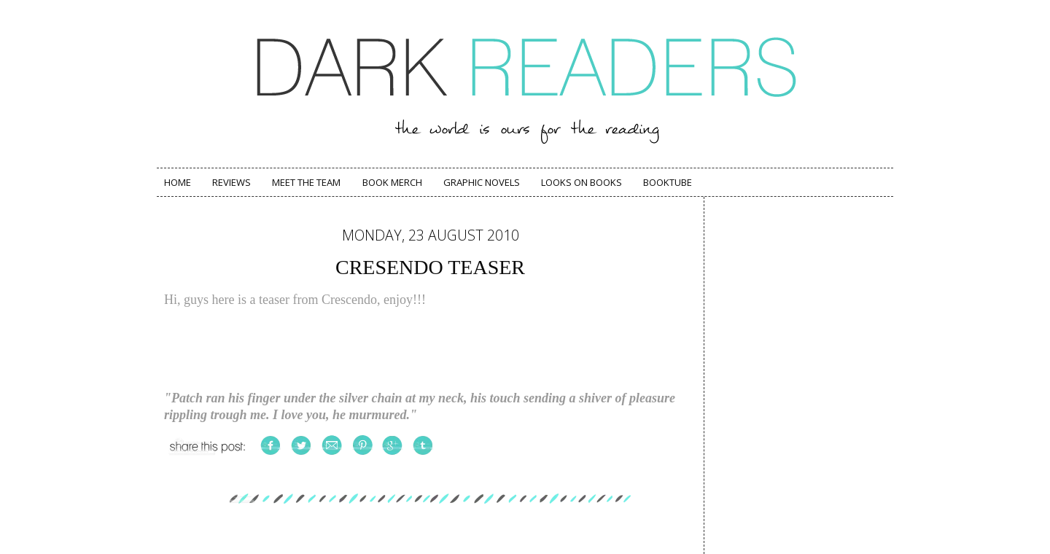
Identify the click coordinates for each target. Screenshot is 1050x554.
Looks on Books (581, 182)
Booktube (667, 182)
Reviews (231, 182)
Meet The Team (306, 182)
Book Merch (392, 182)
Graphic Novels (481, 182)
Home (177, 182)
